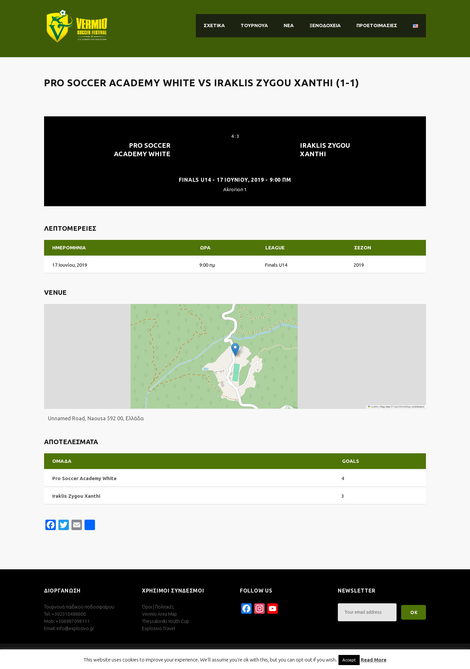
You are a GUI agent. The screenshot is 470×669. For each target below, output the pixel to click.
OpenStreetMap (402, 406)
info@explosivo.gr (75, 628)
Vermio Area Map (159, 614)
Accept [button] (349, 660)
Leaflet (373, 406)
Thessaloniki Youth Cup (165, 621)
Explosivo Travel (158, 628)
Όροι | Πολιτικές (158, 607)
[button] (235, 349)
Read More (373, 659)
